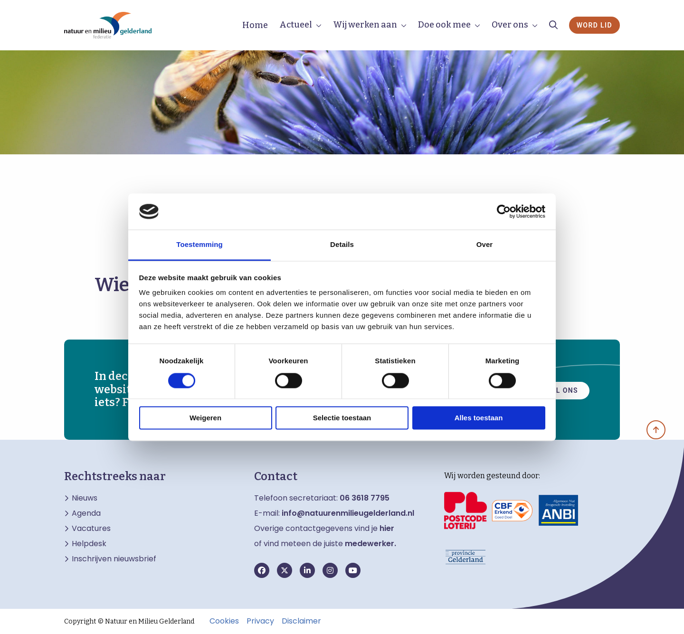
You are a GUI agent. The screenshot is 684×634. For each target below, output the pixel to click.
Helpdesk (89, 544)
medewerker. (370, 543)
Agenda (86, 513)
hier (387, 528)
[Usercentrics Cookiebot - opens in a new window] (503, 211)
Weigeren (205, 418)
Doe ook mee (444, 24)
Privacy (260, 621)
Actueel (295, 24)
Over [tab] (484, 245)
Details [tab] (342, 245)
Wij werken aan (365, 24)
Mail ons (560, 389)
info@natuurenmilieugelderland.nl (348, 513)
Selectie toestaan (342, 418)
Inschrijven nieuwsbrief (114, 559)
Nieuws (84, 498)
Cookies (224, 621)
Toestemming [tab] (199, 245)
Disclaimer (301, 621)
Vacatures (91, 528)
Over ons (510, 24)
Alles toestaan (479, 418)
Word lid (594, 25)
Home (255, 25)
